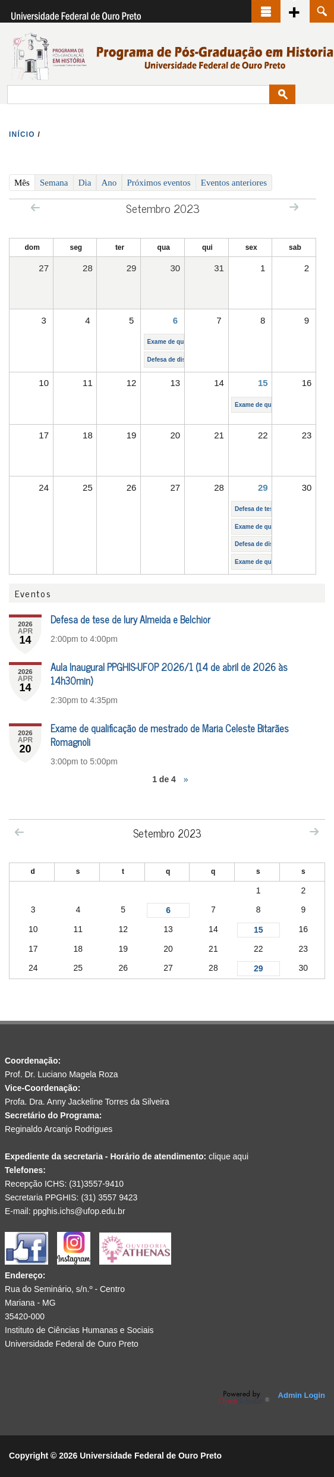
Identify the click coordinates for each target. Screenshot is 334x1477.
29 (263, 487)
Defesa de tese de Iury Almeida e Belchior (130, 619)
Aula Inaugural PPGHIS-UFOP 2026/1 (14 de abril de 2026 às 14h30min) (169, 673)
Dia (85, 182)
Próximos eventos (159, 182)
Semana (54, 182)
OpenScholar (244, 1398)
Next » (293, 207)
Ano (109, 182)
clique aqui (228, 1156)
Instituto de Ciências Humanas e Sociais (79, 1330)
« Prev (35, 207)
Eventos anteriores (234, 182)
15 (263, 383)
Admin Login (301, 1395)
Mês (24, 182)
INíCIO (22, 134)
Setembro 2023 (167, 833)
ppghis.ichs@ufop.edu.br (79, 1211)
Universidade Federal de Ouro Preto (71, 1344)
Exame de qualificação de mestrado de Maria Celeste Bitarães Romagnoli (170, 735)
